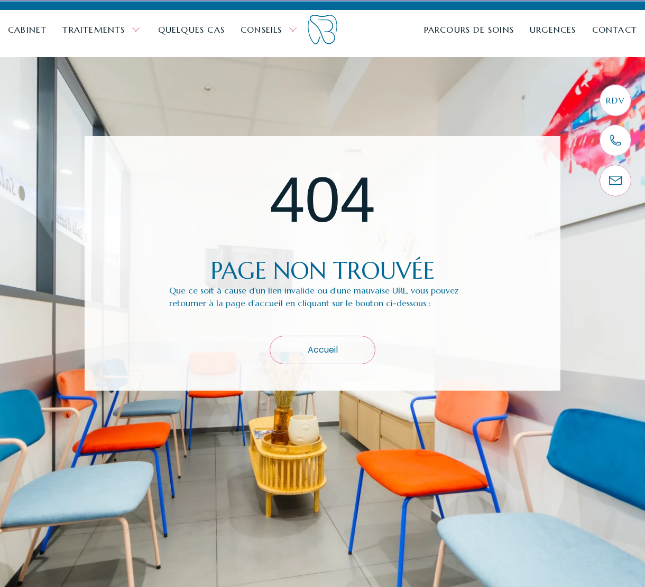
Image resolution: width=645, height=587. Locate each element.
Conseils (270, 29)
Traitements (102, 29)
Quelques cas (191, 29)
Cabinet (27, 29)
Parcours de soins (469, 29)
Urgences (553, 29)
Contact (614, 29)
